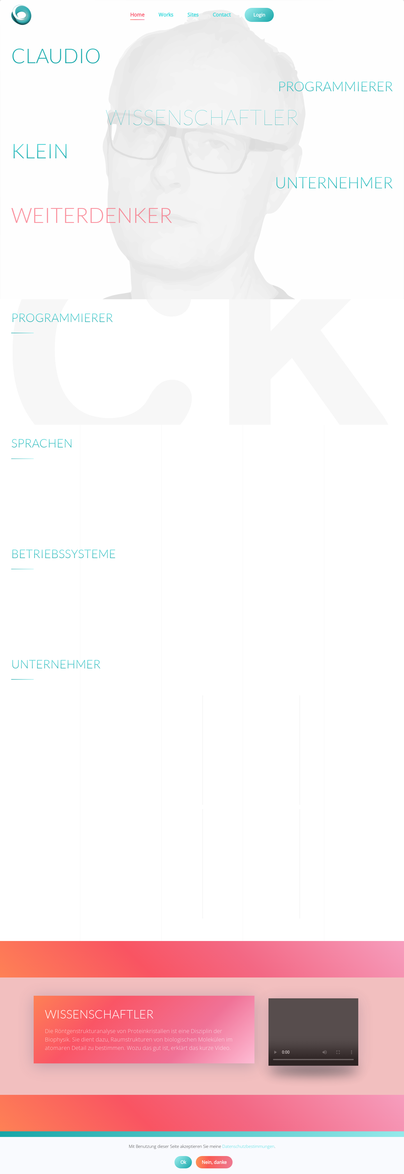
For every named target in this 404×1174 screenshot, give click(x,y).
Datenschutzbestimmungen (248, 1146)
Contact (222, 14)
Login (259, 15)
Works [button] (166, 14)
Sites (193, 14)
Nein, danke (214, 1162)
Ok (183, 1162)
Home (137, 14)
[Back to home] (22, 15)
